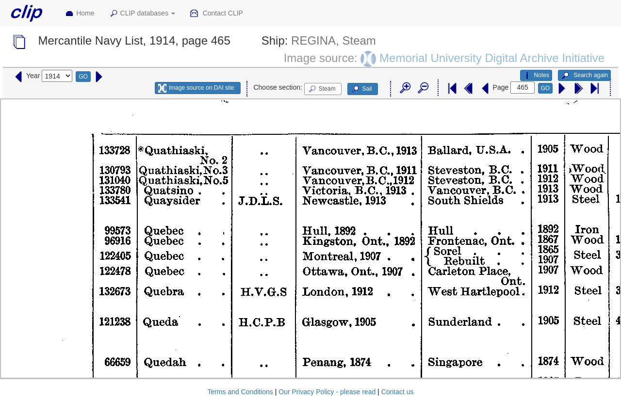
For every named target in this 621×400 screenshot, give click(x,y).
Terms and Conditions (240, 392)
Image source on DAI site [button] (196, 88)
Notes (536, 75)
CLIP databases (142, 13)
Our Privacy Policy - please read (327, 392)
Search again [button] (584, 75)
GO (83, 76)
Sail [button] (361, 89)
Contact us (397, 392)
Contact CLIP (216, 13)
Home (79, 13)
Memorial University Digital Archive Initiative (492, 57)
